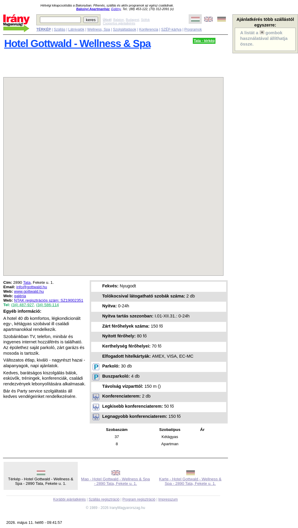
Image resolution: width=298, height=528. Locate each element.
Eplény (116, 9)
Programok (193, 29)
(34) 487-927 (22, 305)
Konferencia (148, 29)
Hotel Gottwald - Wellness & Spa (77, 43)
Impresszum (168, 499)
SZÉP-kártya (171, 29)
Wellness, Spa (98, 29)
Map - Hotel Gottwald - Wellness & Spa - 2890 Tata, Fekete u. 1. (115, 481)
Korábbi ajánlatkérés (69, 499)
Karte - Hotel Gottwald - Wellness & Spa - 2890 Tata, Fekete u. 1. (190, 481)
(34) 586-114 (47, 305)
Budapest (132, 19)
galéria (20, 296)
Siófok (145, 19)
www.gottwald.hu (29, 291)
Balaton (118, 19)
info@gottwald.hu (31, 287)
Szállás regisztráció (104, 499)
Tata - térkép (204, 41)
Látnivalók (76, 29)
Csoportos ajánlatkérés (119, 23)
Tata (26, 282)
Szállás (59, 29)
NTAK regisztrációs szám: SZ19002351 (48, 300)
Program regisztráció (139, 499)
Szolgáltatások (124, 29)
